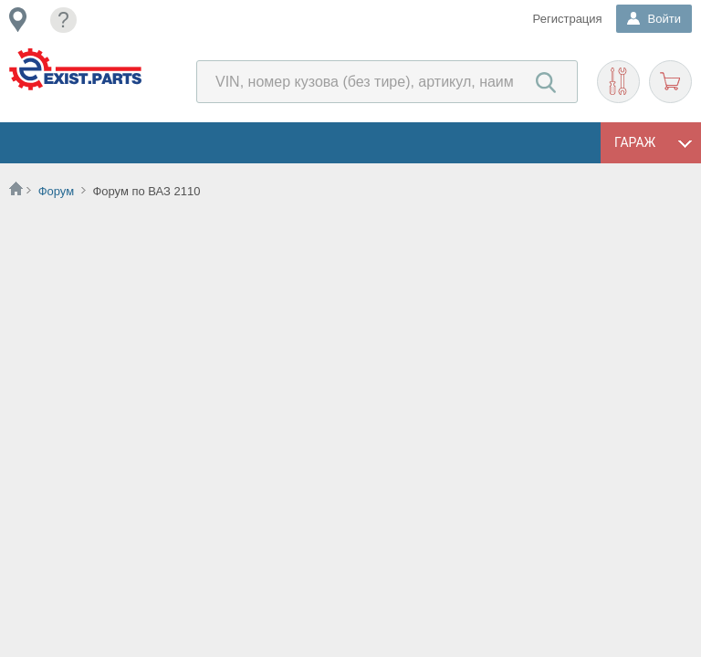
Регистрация (567, 19)
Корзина (670, 81)
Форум (56, 191)
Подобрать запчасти (618, 81)
